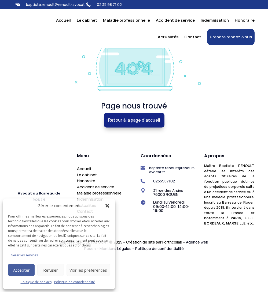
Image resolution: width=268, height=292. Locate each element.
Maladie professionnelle (126, 20)
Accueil (63, 20)
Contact (192, 37)
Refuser (50, 270)
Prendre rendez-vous (231, 37)
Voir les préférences (88, 270)
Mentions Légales (115, 282)
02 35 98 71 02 (109, 4)
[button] (107, 202)
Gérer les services (24, 255)
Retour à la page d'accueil (134, 154)
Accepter (21, 270)
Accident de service (175, 20)
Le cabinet (87, 20)
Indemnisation (215, 20)
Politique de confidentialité (74, 282)
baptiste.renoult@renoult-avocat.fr (57, 4)
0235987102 (164, 214)
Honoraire (245, 20)
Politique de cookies (36, 282)
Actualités (168, 37)
